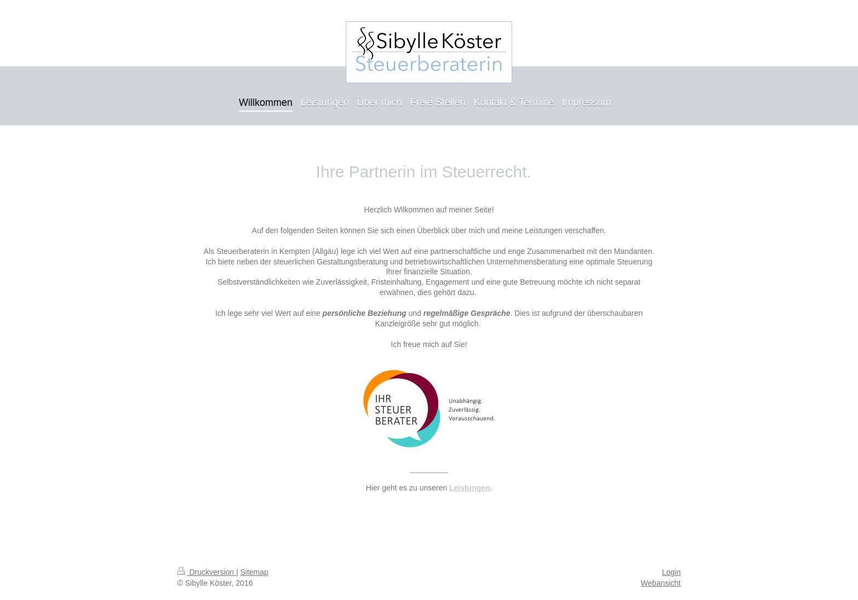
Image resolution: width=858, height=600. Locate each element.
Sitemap (254, 572)
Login (671, 572)
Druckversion (206, 572)
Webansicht (661, 583)
